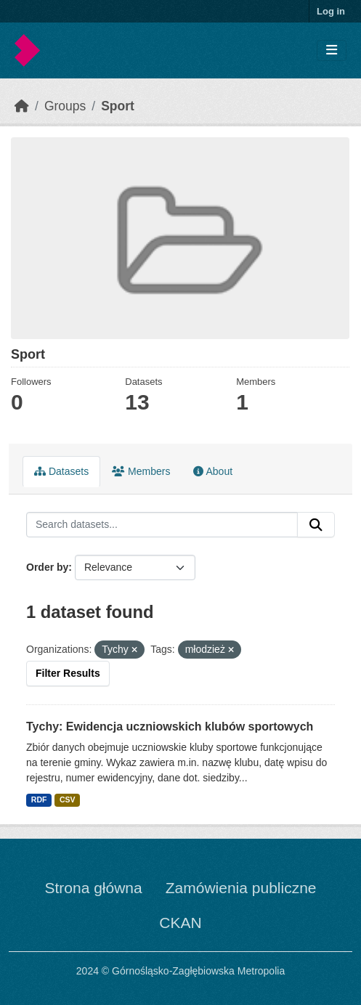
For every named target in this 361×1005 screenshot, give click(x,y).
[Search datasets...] (162, 525)
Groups (65, 106)
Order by (47, 567)
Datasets (61, 471)
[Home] (22, 106)
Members (141, 471)
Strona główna (93, 887)
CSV (68, 799)
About (212, 471)
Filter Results (68, 673)
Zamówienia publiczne (241, 887)
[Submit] (316, 525)
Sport (117, 106)
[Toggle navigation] (331, 50)
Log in (331, 11)
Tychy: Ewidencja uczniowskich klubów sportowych (169, 726)
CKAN (180, 922)
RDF (39, 799)
